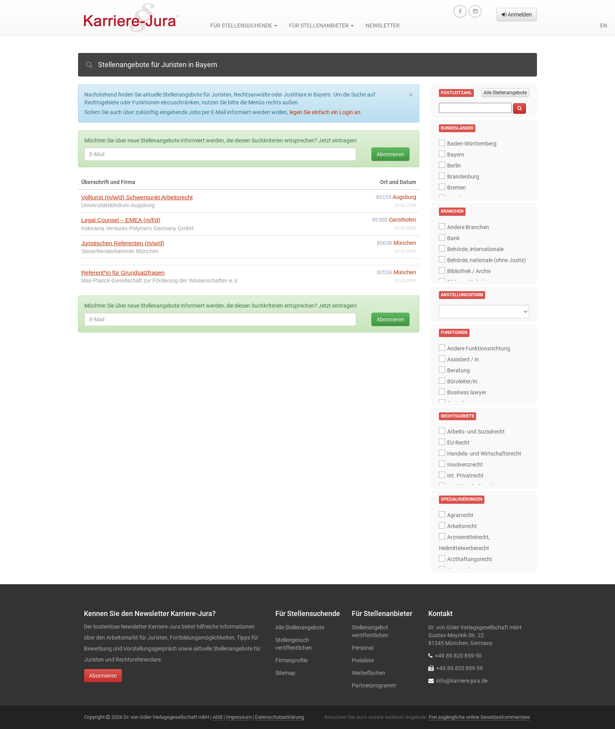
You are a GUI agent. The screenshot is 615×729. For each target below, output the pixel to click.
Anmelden (517, 14)
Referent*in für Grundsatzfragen (123, 272)
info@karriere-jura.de (462, 681)
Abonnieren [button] (103, 676)
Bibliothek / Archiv (469, 271)
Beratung (458, 370)
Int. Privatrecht (465, 475)
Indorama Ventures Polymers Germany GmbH (137, 228)
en (603, 25)
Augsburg (404, 197)
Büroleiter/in (462, 381)
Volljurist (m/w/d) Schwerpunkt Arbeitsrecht (137, 197)
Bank (453, 238)
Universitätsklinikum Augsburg (118, 205)
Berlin (454, 165)
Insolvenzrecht (465, 464)
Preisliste (363, 660)
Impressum (238, 717)
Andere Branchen (468, 227)
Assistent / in (463, 359)
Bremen (456, 187)
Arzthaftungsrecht (469, 559)
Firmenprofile (291, 660)
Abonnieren (390, 154)
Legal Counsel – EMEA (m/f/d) (120, 220)
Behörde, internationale (475, 249)
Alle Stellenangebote (505, 92)
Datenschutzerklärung (279, 717)
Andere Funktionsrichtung (478, 348)
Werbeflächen (368, 673)
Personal (362, 648)
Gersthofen (402, 220)
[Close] (411, 95)
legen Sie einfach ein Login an (324, 112)
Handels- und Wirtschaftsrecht (484, 453)
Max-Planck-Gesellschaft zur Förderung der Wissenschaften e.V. (159, 280)
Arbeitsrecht (462, 526)
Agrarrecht (460, 515)
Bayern (455, 154)
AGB (217, 717)
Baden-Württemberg (472, 143)
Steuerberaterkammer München (120, 251)
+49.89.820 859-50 (458, 655)
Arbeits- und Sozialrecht (476, 431)
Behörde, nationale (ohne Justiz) (486, 260)
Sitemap (285, 673)
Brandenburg (463, 176)
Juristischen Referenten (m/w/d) (122, 243)
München (404, 243)
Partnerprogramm (374, 685)
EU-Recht (458, 442)
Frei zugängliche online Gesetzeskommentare (479, 717)
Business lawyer (466, 392)
